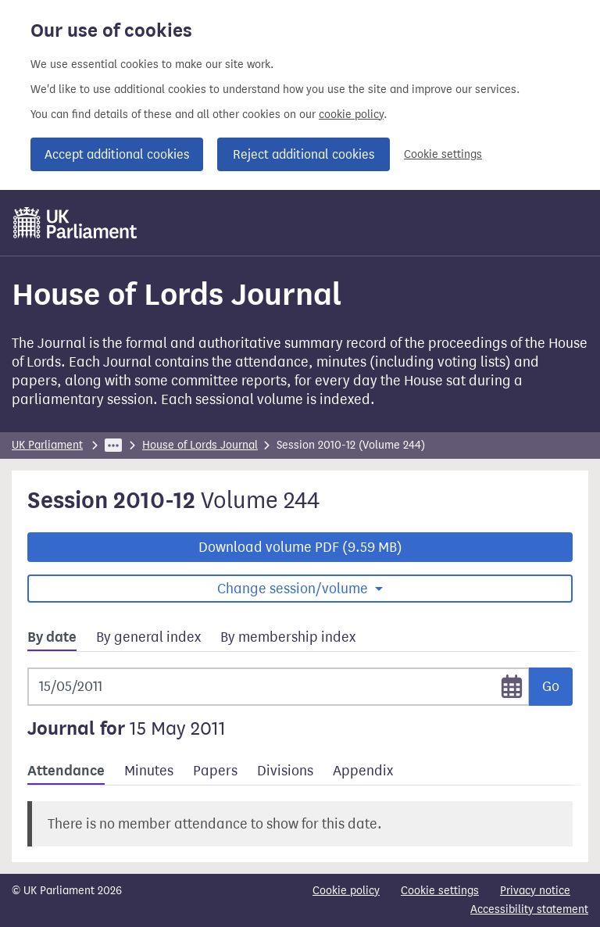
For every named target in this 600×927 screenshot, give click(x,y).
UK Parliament (47, 445)
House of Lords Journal (200, 445)
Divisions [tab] (285, 770)
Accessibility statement (529, 909)
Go (550, 686)
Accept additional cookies (117, 154)
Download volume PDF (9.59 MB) (300, 547)
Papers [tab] (215, 770)
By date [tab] (52, 637)
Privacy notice (535, 890)
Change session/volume (294, 588)
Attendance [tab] (66, 770)
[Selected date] (278, 687)
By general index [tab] (148, 637)
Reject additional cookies (303, 154)
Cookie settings (443, 154)
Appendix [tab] (363, 770)
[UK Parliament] (75, 223)
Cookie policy (346, 890)
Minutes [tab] (148, 770)
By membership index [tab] (287, 637)
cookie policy (351, 114)
